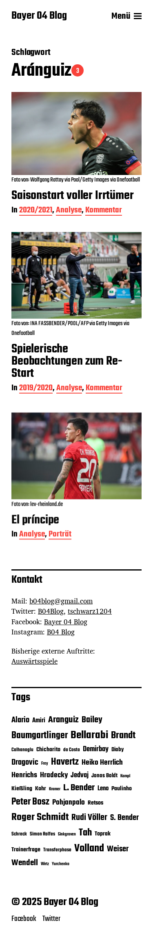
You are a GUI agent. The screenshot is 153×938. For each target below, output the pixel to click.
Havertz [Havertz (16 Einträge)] (65, 762)
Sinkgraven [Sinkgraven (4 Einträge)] (67, 834)
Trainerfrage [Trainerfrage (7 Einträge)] (25, 850)
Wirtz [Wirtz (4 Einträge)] (45, 864)
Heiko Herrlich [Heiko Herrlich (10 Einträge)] (102, 762)
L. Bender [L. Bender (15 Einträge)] (79, 788)
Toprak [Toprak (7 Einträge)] (103, 834)
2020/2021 (35, 211)
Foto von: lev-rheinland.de (37, 516)
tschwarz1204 (90, 611)
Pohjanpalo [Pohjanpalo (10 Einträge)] (68, 802)
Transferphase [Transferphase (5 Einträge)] (57, 850)
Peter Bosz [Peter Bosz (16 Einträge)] (30, 802)
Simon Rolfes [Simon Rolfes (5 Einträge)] (42, 834)
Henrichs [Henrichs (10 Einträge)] (24, 775)
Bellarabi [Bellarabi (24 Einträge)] (89, 735)
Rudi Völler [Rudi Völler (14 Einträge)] (89, 817)
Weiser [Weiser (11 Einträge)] (118, 849)
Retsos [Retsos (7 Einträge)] (95, 803)
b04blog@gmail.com (61, 600)
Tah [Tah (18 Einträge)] (85, 832)
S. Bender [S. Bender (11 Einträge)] (124, 818)
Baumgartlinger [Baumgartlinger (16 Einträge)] (39, 735)
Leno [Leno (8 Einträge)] (103, 788)
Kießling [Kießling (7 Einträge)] (21, 789)
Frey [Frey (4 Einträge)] (44, 764)
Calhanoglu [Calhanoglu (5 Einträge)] (22, 750)
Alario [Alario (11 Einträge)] (20, 720)
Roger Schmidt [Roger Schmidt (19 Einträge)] (40, 817)
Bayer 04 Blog (39, 16)
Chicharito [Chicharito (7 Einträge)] (48, 749)
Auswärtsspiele (34, 661)
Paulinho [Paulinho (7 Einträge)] (121, 789)
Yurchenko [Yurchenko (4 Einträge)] (60, 864)
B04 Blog (61, 631)
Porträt (60, 546)
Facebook (23, 919)
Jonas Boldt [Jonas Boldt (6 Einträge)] (104, 776)
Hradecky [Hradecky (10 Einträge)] (54, 775)
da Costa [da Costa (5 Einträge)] (71, 750)
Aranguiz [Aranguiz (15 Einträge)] (63, 720)
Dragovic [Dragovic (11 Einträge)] (24, 763)
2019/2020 (36, 389)
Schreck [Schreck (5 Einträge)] (19, 834)
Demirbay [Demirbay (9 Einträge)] (96, 749)
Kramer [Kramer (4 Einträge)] (54, 789)
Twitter (51, 919)
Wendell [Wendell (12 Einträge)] (24, 863)
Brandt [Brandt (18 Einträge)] (123, 735)
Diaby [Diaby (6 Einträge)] (117, 750)
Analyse (69, 211)
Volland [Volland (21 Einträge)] (89, 848)
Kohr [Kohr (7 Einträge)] (40, 789)
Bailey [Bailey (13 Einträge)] (92, 720)
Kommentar (103, 211)
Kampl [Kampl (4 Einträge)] (125, 776)
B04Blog (51, 611)
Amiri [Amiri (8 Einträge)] (38, 720)
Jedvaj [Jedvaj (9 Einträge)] (80, 775)
